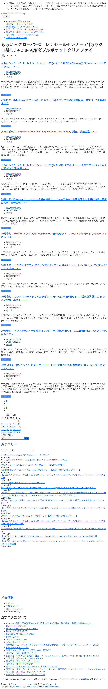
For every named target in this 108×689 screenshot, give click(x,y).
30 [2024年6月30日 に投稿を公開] (19, 432)
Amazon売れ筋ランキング (18, 21)
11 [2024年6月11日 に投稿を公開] (5, 427)
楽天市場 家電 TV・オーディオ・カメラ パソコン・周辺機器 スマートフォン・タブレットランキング (55, 669)
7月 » (10, 435)
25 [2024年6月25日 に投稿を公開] (5, 432)
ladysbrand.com (13, 72)
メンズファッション (15, 642)
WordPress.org (13, 611)
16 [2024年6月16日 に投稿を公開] (19, 427)
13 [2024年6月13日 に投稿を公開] (11, 427)
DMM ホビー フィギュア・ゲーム (22, 27)
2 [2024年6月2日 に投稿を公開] (18, 421)
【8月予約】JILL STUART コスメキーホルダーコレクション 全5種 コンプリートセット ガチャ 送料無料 (49, 536)
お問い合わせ (12, 637)
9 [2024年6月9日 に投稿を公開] (18, 424)
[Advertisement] (54, 573)
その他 (9, 77)
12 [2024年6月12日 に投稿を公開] (8, 427)
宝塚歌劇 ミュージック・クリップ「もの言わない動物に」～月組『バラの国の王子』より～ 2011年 (53, 645)
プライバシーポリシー (16, 37)
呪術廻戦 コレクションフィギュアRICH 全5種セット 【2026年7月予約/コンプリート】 (41, 470)
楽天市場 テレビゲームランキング (22, 661)
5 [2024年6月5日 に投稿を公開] (7, 424)
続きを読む (6, 95)
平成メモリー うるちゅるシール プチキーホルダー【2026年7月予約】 (33, 465)
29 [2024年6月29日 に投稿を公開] (16, 432)
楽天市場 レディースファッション (23, 35)
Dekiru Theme (31, 687)
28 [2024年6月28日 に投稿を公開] (14, 432)
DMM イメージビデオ (16, 626)
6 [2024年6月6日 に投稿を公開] (10, 424)
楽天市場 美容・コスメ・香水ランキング (25, 32)
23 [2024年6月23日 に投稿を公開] (19, 430)
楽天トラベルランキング (17, 647)
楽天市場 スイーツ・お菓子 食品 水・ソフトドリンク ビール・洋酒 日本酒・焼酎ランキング (52, 656)
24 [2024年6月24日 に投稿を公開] (2, 432)
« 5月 (3, 435)
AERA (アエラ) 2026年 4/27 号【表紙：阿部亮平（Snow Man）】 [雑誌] (34, 460)
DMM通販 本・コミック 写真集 (20, 634)
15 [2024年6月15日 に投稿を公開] (16, 427)
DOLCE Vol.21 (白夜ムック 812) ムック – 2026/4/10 (25, 455)
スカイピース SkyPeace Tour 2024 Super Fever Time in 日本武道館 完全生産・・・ (49, 131)
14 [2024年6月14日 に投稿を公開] (14, 427)
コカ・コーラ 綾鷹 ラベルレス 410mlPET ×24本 (23, 483)
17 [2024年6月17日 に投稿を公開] (2, 430)
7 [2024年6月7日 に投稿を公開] (13, 424)
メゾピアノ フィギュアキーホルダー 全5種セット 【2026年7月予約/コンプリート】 (39, 516)
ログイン (10, 603)
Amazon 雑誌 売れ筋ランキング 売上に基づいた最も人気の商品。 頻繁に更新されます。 (49, 623)
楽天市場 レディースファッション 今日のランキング (32, 666)
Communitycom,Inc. (50, 687)
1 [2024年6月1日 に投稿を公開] (16, 421)
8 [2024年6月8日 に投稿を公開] (16, 424)
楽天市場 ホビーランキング (19, 24)
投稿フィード (12, 606)
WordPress (17, 687)
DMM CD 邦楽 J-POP (16, 631)
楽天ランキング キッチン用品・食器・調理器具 (28, 650)
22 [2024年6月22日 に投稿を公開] (16, 430)
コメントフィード (14, 609)
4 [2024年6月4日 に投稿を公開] (4, 424)
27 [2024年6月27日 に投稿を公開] (11, 432)
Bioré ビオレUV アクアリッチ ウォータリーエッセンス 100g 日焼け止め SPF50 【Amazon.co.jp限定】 (48, 488)
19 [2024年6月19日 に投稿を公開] (8, 430)
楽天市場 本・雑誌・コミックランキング (25, 672)
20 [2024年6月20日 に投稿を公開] (11, 430)
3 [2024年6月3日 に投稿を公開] (2, 424)
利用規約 (85, 679)
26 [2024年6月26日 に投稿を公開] (8, 432)
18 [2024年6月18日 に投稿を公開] (5, 430)
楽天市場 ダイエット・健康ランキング (24, 29)
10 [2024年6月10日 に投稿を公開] (2, 427)
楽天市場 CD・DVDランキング (21, 653)
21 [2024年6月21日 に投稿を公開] (14, 430)
